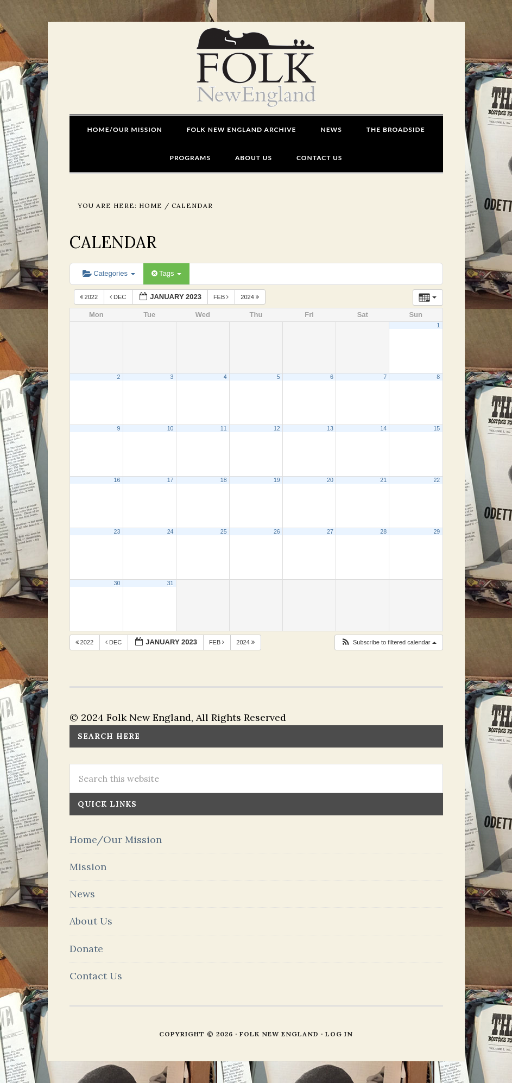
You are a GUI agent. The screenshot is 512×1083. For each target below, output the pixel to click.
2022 (90, 297)
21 (383, 480)
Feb (222, 297)
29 (436, 531)
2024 (251, 297)
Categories (109, 273)
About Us (90, 921)
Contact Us (95, 976)
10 (170, 428)
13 (330, 428)
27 (330, 531)
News (82, 894)
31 (170, 583)
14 (383, 428)
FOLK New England (256, 68)
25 (223, 531)
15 (436, 428)
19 (277, 480)
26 (277, 531)
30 (117, 583)
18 (223, 480)
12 (277, 428)
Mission (87, 866)
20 (330, 480)
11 (223, 428)
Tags (166, 273)
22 (436, 480)
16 (117, 480)
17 (170, 480)
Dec (119, 297)
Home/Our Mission (115, 839)
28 (383, 531)
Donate (86, 948)
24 (170, 531)
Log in (339, 1034)
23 (117, 531)
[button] (388, 642)
